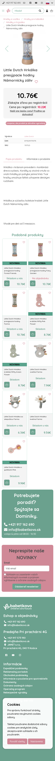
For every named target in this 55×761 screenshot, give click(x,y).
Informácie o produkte (38, 159)
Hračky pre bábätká (34, 19)
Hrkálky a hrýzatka (15, 22)
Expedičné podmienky (15, 668)
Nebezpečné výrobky (15, 692)
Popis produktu (14, 159)
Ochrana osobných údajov (18, 685)
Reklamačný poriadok (15, 671)
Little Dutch (29, 136)
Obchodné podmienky (15, 675)
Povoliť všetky (17, 741)
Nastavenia (36, 741)
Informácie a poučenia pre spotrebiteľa (25, 678)
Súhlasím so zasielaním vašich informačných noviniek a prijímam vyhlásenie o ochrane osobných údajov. (25, 577)
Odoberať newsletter (27, 586)
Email (7, 562)
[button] (3, 11)
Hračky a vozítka (11, 19)
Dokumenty (9, 682)
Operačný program (14, 689)
